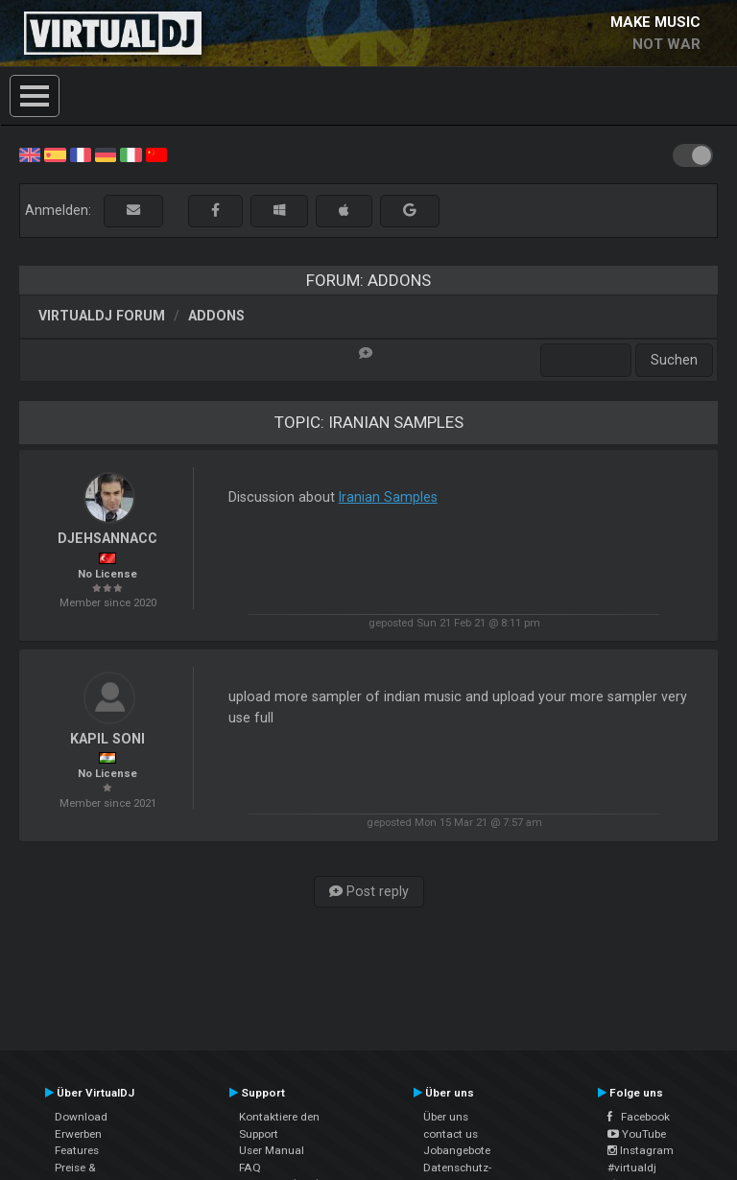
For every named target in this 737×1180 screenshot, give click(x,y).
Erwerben (78, 1134)
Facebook (638, 1116)
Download (81, 1116)
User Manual (271, 1150)
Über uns (445, 1116)
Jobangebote (456, 1150)
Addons (216, 315)
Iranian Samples (388, 497)
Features (77, 1150)
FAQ (250, 1167)
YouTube (636, 1134)
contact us (450, 1134)
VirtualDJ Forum (101, 315)
